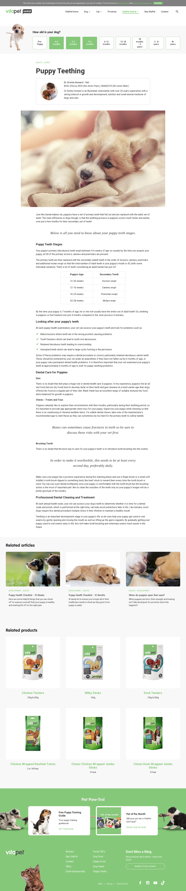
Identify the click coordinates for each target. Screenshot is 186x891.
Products (112, 11)
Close (158, 3)
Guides (47, 63)
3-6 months (89, 43)
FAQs (68, 866)
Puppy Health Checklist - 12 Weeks (26, 595)
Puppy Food (99, 861)
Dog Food (98, 856)
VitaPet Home (71, 11)
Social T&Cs (99, 851)
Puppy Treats (100, 871)
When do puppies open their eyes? (147, 595)
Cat (99, 11)
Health (39, 63)
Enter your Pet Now (136, 827)
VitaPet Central (130, 11)
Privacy (109, 884)
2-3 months (73, 43)
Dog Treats (98, 866)
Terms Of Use (122, 884)
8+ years (173, 43)
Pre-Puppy (40, 43)
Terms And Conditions (142, 3)
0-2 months (56, 43)
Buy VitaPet (150, 11)
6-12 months (106, 43)
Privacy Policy (123, 3)
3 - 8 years (156, 43)
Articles (70, 851)
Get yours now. (66, 829)
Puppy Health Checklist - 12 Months (87, 595)
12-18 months (123, 43)
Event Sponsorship (75, 871)
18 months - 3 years (139, 43)
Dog (87, 11)
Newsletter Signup (145, 866)
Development (15, 591)
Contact (164, 11)
